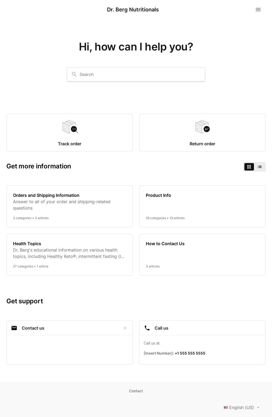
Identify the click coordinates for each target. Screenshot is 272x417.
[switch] (254, 167)
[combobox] (136, 74)
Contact (136, 391)
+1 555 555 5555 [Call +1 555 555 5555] (190, 353)
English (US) (242, 407)
